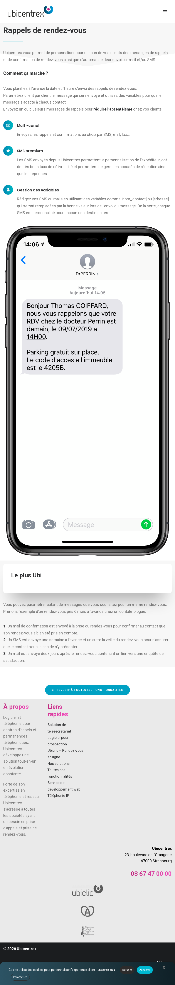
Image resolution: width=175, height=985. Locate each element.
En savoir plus (106, 969)
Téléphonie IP (58, 795)
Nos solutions (58, 763)
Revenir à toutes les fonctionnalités (87, 690)
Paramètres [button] (20, 977)
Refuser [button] (127, 969)
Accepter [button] (144, 969)
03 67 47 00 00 (151, 873)
